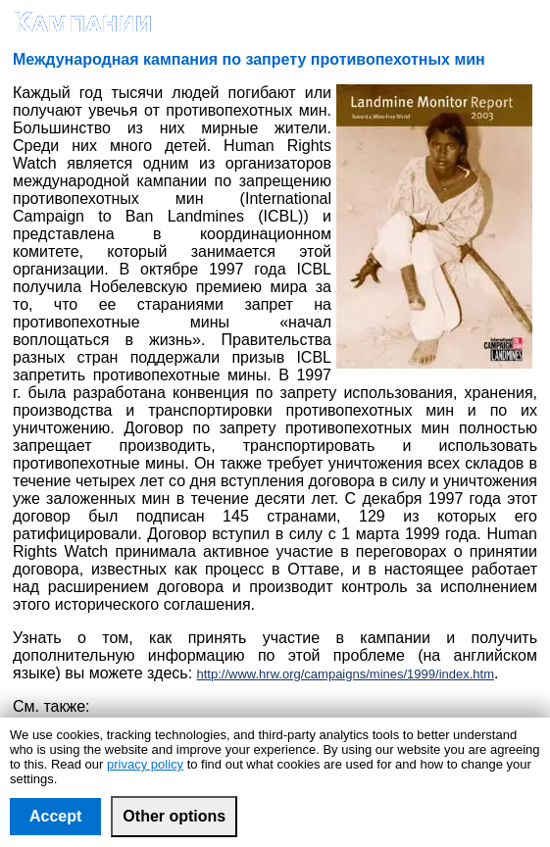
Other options (174, 816)
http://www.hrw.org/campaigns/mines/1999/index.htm (345, 674)
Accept (55, 816)
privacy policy (145, 764)
